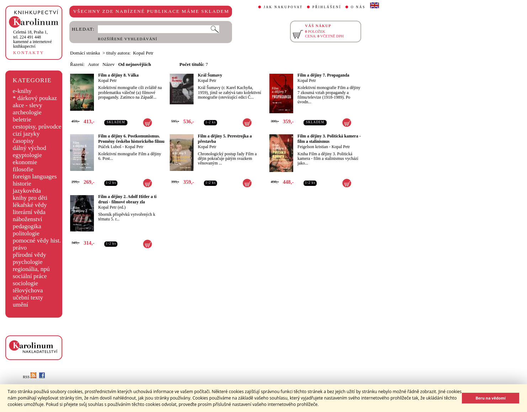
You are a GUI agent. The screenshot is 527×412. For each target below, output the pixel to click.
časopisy (23, 140)
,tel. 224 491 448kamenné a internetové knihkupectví (32, 39)
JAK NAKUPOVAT (283, 7)
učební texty (28, 297)
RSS (29, 377)
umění (20, 304)
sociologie (25, 283)
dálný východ (29, 148)
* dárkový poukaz (35, 98)
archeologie (27, 112)
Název (108, 64)
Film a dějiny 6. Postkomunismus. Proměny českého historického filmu (131, 139)
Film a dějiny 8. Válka (118, 75)
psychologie (28, 262)
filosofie (23, 169)
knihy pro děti (30, 197)
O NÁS (358, 7)
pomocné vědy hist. (37, 240)
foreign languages (35, 176)
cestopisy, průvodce (37, 126)
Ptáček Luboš (109, 146)
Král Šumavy (210, 75)
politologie (26, 233)
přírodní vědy (29, 254)
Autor (93, 64)
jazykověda (27, 190)
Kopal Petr (107, 80)
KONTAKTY (28, 52)
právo (20, 247)
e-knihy (22, 91)
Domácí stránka (85, 53)
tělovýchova (28, 290)
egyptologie (27, 155)
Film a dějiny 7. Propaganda (323, 75)
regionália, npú (31, 269)
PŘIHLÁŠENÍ (326, 7)
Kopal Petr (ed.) (112, 207)
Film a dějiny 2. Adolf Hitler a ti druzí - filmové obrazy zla (127, 199)
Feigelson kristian (312, 146)
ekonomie (25, 162)
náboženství (27, 219)
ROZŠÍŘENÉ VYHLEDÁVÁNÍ (127, 39)
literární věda (29, 212)
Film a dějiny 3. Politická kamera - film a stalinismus (329, 139)
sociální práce (30, 276)
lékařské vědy (30, 205)
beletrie (22, 119)
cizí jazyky (26, 133)
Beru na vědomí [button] (490, 398)
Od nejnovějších (134, 64)
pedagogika (27, 226)
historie (22, 183)
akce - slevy (27, 105)
